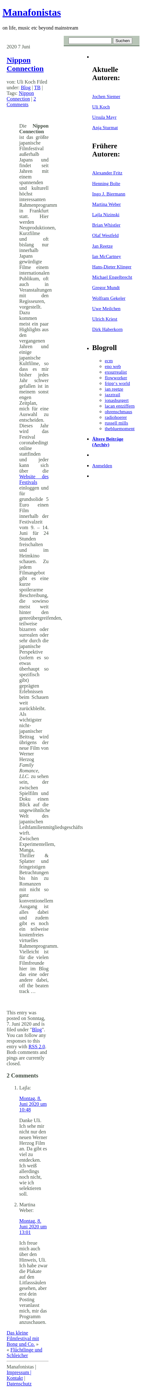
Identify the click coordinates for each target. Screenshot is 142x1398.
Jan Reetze (102, 246)
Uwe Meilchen (106, 308)
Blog (26, 87)
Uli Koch (101, 106)
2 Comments (21, 101)
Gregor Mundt (106, 287)
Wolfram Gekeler (108, 298)
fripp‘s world (117, 383)
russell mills (116, 422)
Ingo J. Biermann (108, 193)
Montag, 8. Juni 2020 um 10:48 (33, 1104)
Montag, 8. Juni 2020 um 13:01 (33, 1226)
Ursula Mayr (104, 117)
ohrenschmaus (118, 411)
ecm (109, 360)
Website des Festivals (34, 479)
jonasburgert (117, 400)
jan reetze (114, 389)
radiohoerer (116, 417)
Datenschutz (19, 1383)
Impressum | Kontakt (19, 1375)
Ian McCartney (106, 256)
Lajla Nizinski (105, 214)
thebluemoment (119, 428)
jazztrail (112, 394)
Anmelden (102, 465)
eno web (113, 366)
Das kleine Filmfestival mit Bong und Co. (23, 1338)
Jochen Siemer (106, 96)
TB (37, 87)
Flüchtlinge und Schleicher (24, 1352)
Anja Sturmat (105, 127)
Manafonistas (32, 12)
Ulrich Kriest (104, 318)
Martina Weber (106, 204)
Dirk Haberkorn (107, 329)
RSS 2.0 (36, 1046)
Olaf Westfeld (105, 235)
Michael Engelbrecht (112, 277)
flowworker (116, 377)
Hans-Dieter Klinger (111, 266)
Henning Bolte (106, 183)
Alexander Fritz (107, 172)
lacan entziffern (120, 405)
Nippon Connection (25, 64)
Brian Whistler (106, 225)
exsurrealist (116, 372)
